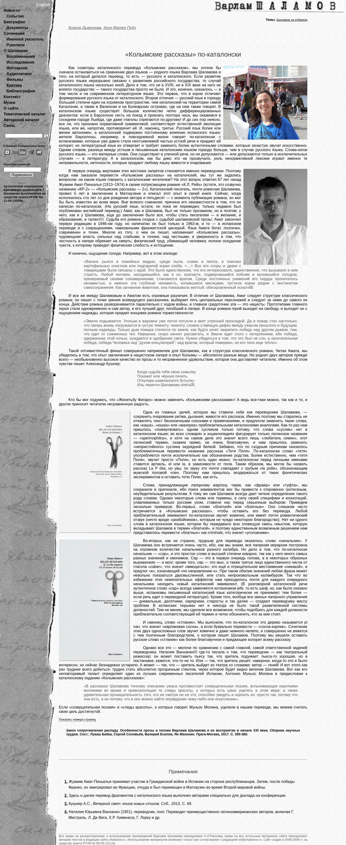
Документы (17, 28)
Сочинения (14, 33)
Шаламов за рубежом (292, 20)
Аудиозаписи (18, 74)
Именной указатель (25, 39)
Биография (14, 22)
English (43, 5)
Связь (9, 126)
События (15, 16)
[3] (192, 384)
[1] (102, 219)
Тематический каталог (25, 114)
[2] (251, 287)
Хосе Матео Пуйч (119, 28)
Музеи (9, 102)
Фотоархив (16, 68)
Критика (14, 85)
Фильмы (14, 79)
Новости (12, 10)
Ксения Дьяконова (84, 28)
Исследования (20, 62)
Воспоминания (20, 56)
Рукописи (15, 45)
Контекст (12, 97)
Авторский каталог (21, 120)
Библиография (20, 91)
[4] (195, 651)
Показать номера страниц (77, 719)
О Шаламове (16, 51)
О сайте (11, 108)
